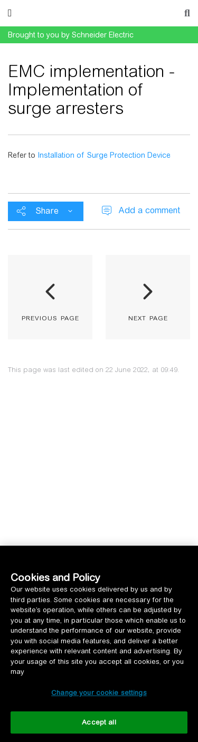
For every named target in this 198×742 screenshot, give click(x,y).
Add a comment (149, 210)
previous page (50, 317)
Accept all (99, 722)
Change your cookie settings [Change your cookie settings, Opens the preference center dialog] (99, 693)
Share (47, 211)
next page (148, 317)
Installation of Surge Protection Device (104, 155)
